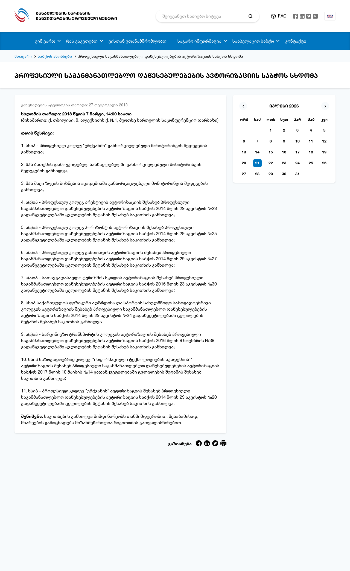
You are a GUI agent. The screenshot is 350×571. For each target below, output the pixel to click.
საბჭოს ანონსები (55, 56)
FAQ (282, 16)
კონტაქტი (295, 41)
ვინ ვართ (45, 41)
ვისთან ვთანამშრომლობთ (138, 41)
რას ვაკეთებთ (82, 41)
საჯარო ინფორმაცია (199, 41)
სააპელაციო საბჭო (253, 41)
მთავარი (23, 56)
